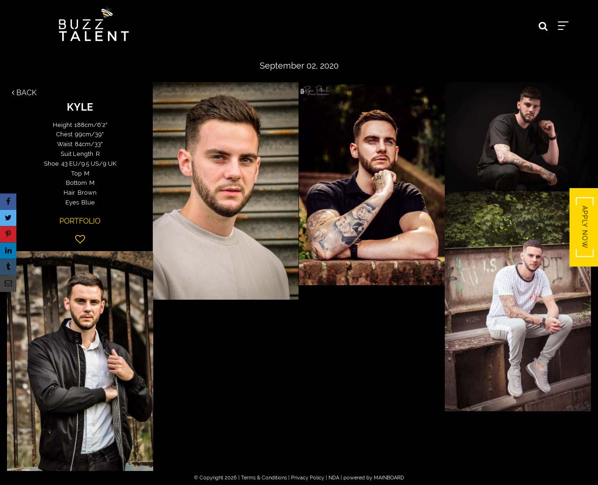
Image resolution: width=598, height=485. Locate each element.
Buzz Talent (94, 24)
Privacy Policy (307, 478)
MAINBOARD (389, 478)
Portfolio (79, 221)
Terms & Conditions (264, 478)
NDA (333, 478)
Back (24, 92)
